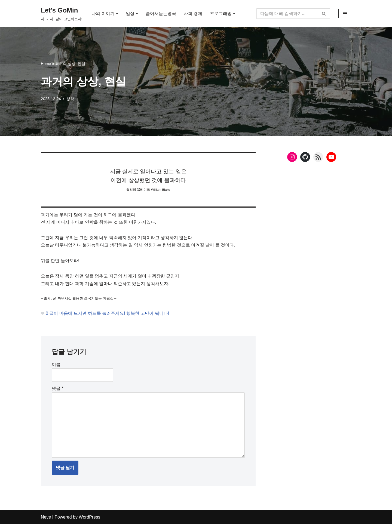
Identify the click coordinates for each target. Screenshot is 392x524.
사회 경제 (193, 13)
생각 (70, 99)
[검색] (287, 13)
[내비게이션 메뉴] (344, 13)
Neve (46, 517)
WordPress (89, 517)
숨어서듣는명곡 (161, 13)
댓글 (57, 388)
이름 (56, 364)
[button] (117, 14)
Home (46, 63)
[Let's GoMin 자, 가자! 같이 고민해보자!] (61, 13)
